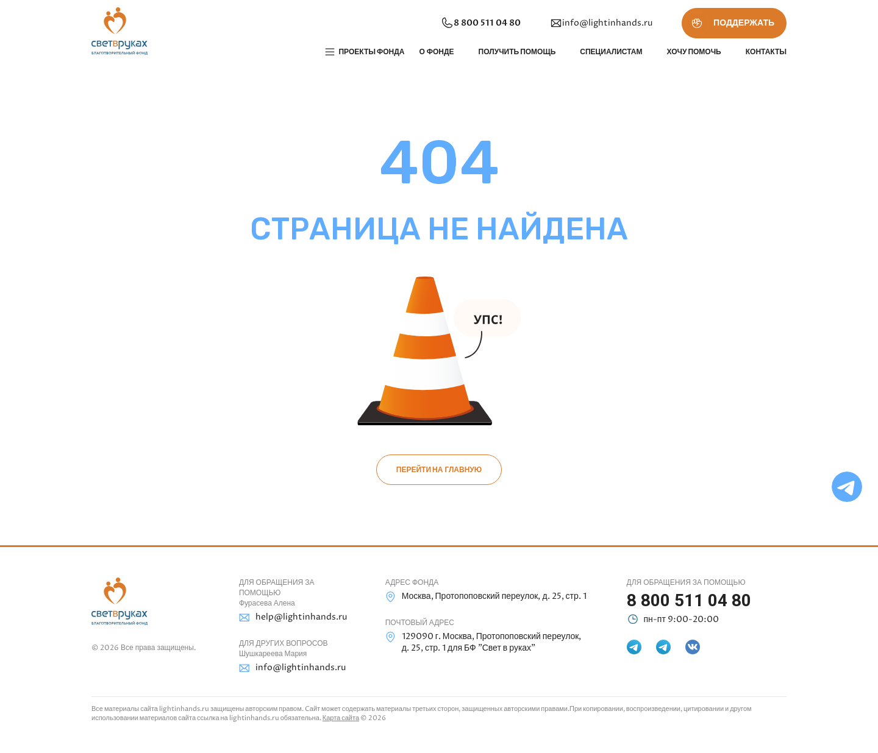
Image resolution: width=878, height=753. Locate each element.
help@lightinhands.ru (293, 617)
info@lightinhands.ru (601, 23)
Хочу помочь (693, 52)
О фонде (436, 52)
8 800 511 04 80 (480, 23)
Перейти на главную (439, 470)
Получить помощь (517, 52)
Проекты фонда (371, 52)
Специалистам (611, 52)
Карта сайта (341, 718)
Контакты (766, 52)
